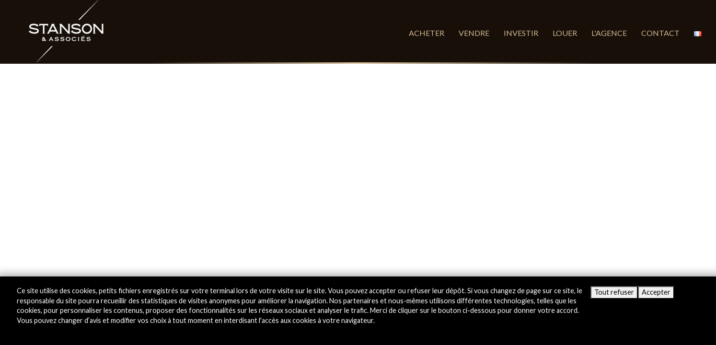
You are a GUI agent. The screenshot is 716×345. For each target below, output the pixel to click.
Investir (521, 32)
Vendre (474, 32)
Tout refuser (614, 292)
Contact (660, 32)
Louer (565, 32)
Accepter (656, 292)
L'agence (609, 32)
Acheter (426, 32)
